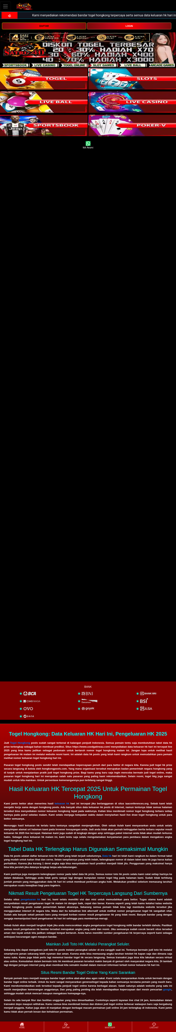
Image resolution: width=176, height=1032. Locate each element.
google (167, 989)
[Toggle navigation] (5, 6)
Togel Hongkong (20, 742)
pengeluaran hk (30, 899)
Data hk (107, 855)
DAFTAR (44, 26)
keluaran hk (62, 803)
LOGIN (129, 26)
